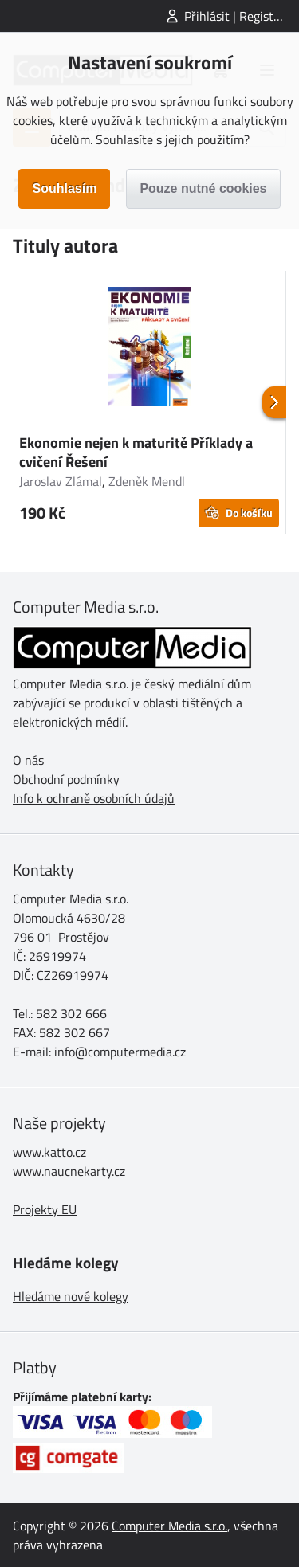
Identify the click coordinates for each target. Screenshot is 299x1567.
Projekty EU (45, 1209)
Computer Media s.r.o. (169, 1525)
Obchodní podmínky (66, 779)
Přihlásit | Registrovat (242, 15)
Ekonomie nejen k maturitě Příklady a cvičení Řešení (136, 452)
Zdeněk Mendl (146, 481)
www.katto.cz (49, 1152)
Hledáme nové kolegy (70, 1296)
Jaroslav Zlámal (60, 481)
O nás (28, 760)
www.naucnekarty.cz (69, 1171)
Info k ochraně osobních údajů (94, 798)
